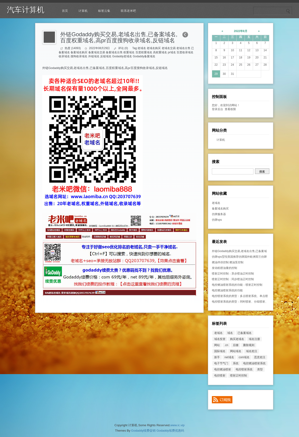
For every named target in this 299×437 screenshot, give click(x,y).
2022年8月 (240, 31)
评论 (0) (123, 48)
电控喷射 (219, 375)
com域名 (244, 357)
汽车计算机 (25, 10)
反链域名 (105, 56)
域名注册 (254, 339)
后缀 (235, 345)
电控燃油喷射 (222, 369)
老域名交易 (169, 48)
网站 (217, 345)
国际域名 (219, 351)
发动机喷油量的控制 (224, 268)
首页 (65, 11)
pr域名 (172, 52)
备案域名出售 (114, 52)
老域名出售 (183, 48)
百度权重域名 (143, 52)
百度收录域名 (185, 52)
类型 (260, 369)
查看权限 (230, 109)
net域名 (229, 357)
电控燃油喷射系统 (254, 363)
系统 (235, 363)
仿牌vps (217, 219)
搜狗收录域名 (79, 56)
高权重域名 (160, 52)
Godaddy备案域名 (144, 56)
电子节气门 (221, 363)
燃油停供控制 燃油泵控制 (227, 262)
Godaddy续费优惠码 (170, 430)
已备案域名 (97, 68)
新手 (217, 357)
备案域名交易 (96, 52)
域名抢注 (251, 351)
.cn (226, 345)
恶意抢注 (259, 357)
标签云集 (104, 11)
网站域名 (235, 351)
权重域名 (129, 52)
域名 (230, 333)
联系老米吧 (128, 11)
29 (215, 74)
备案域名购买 (79, 52)
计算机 (83, 11)
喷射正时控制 (238, 375)
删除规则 (248, 345)
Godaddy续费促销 (143, 430)
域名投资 (219, 339)
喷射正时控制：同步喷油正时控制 (233, 279)
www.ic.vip (177, 425)
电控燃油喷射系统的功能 (227, 290)
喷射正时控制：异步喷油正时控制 (233, 273)
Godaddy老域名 (122, 56)
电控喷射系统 (244, 369)
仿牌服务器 (219, 214)
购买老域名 (237, 339)
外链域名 (94, 56)
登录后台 (217, 109)
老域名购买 (154, 48)
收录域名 (64, 56)
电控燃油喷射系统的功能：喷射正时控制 (237, 284)
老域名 (142, 48)
